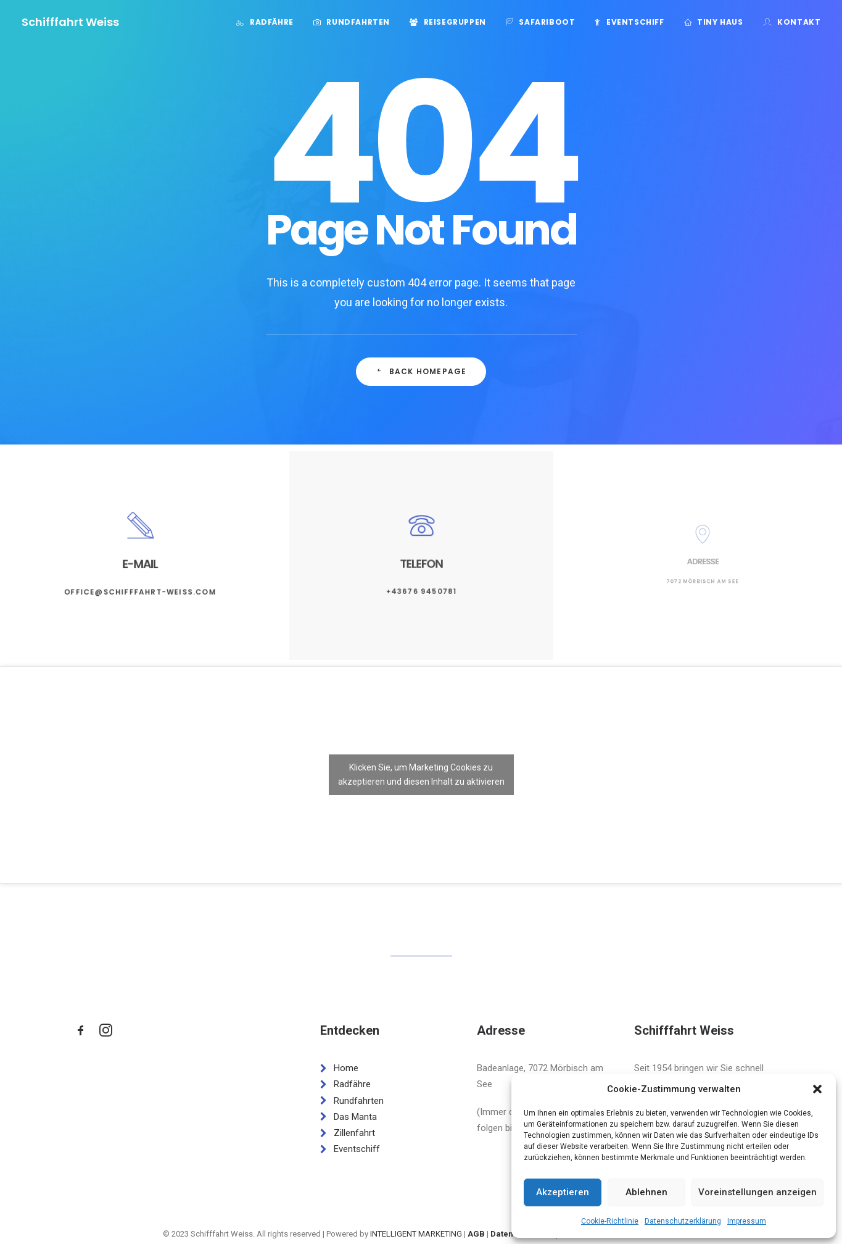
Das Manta (355, 1116)
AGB (476, 1233)
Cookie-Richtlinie (609, 1221)
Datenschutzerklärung (683, 1221)
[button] (817, 1089)
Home (346, 1068)
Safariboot (547, 22)
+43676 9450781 (421, 581)
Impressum (746, 1221)
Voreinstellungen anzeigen (757, 1192)
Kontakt (798, 22)
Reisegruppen (455, 22)
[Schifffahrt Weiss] (70, 22)
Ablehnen (646, 1192)
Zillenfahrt (354, 1132)
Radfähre (272, 22)
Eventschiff (635, 22)
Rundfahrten (358, 22)
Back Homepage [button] (421, 371)
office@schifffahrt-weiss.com (139, 583)
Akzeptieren (562, 1192)
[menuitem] (269, 22)
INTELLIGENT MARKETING (416, 1233)
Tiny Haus (720, 22)
